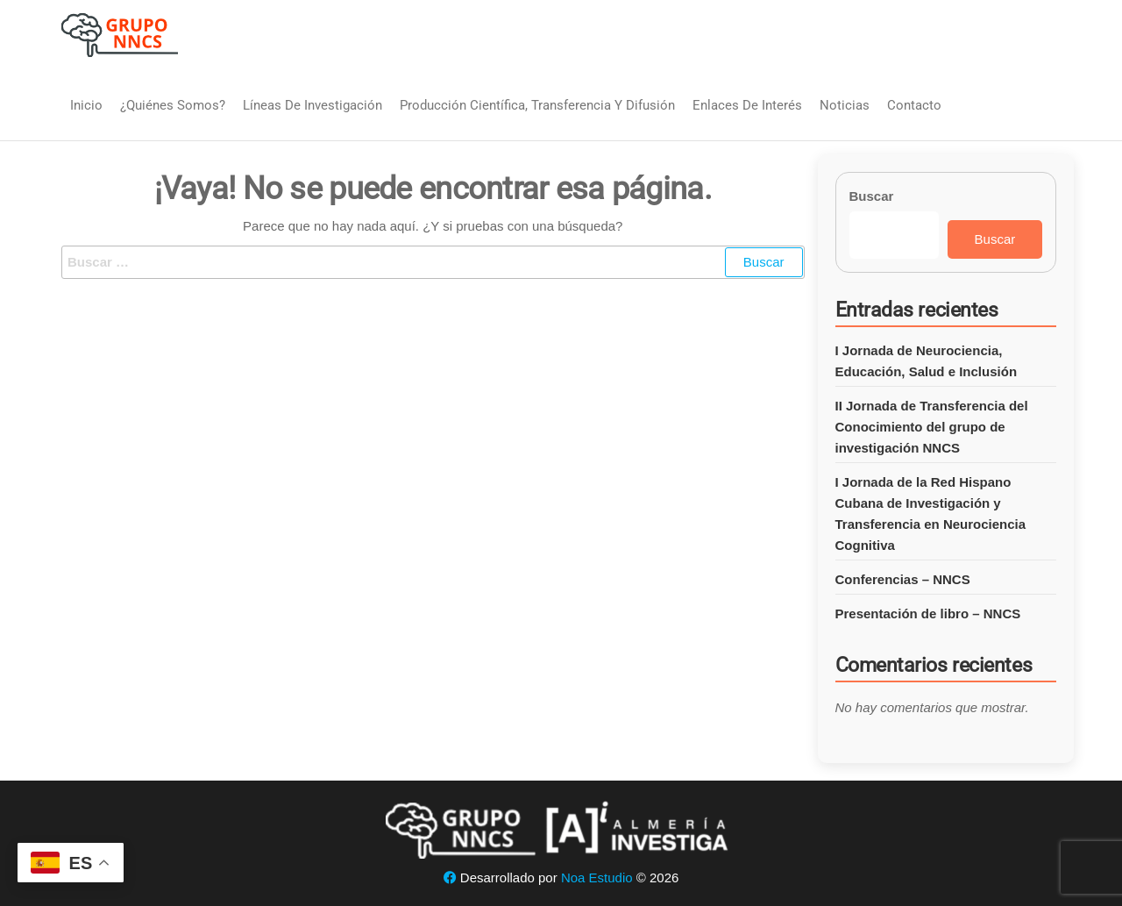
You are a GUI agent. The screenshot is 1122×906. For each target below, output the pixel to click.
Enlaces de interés (747, 105)
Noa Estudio (597, 877)
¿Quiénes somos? (172, 105)
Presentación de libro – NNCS (928, 613)
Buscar (871, 196)
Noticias (845, 105)
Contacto (914, 105)
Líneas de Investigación (312, 105)
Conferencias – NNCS (902, 579)
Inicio (86, 105)
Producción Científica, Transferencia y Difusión (537, 105)
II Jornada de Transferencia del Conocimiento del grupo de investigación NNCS (931, 426)
